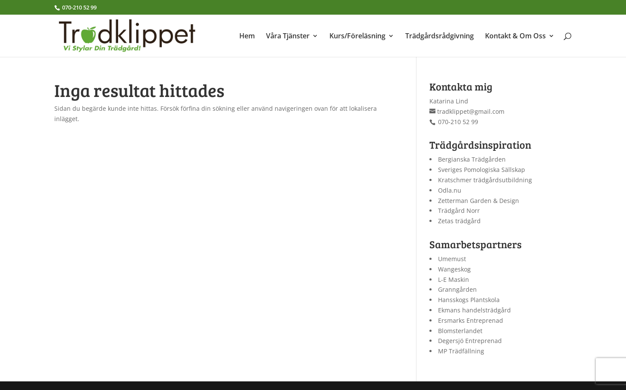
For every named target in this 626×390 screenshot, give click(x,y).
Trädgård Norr (459, 210)
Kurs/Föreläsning (357, 37)
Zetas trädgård (459, 221)
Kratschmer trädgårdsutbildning (485, 180)
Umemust (452, 259)
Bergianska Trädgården (472, 159)
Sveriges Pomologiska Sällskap (481, 169)
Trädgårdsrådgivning (439, 37)
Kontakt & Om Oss (515, 37)
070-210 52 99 (79, 7)
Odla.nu (449, 190)
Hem (247, 37)
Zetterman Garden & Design (478, 201)
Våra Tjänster (288, 37)
